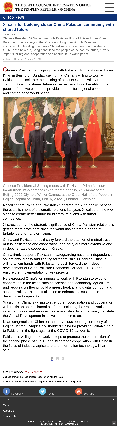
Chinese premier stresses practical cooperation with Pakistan (33, 377)
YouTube (89, 393)
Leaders (9, 34)
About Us (8, 410)
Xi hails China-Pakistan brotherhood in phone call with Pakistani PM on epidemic (42, 381)
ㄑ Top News (13, 17)
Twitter (51, 393)
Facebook (17, 393)
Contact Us (9, 416)
